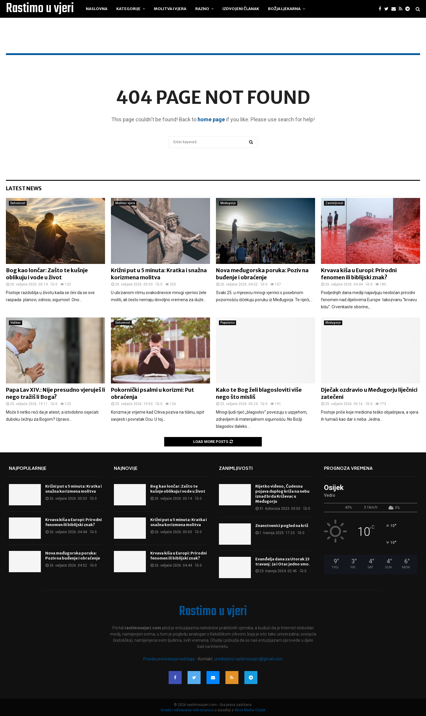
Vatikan (15, 322)
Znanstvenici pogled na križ (281, 525)
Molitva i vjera (170, 8)
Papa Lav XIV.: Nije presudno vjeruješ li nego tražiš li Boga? (55, 393)
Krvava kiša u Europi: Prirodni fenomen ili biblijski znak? (359, 273)
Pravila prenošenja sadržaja (169, 659)
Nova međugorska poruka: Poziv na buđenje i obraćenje (262, 273)
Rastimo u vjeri (40, 9)
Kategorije (128, 8)
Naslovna (96, 8)
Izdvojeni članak (240, 8)
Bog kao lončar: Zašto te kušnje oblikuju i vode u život (47, 273)
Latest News (24, 188)
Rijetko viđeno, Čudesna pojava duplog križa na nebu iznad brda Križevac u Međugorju (282, 494)
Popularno (227, 322)
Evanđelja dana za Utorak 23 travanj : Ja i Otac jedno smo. (282, 562)
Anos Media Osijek (250, 710)
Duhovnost (17, 203)
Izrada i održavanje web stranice (187, 710)
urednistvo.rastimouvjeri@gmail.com (248, 659)
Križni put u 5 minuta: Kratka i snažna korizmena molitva (159, 273)
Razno (202, 8)
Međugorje (228, 203)
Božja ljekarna (284, 8)
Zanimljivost (334, 203)
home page (211, 119)
